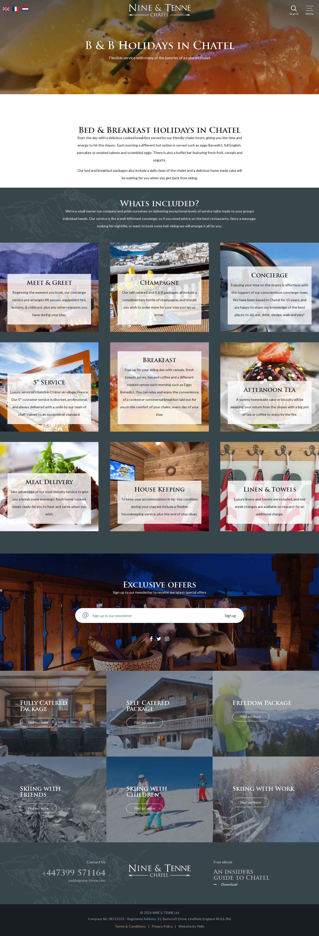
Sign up (230, 616)
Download (229, 884)
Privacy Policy (162, 926)
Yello (200, 926)
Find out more (38, 722)
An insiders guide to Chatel (241, 874)
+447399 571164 (73, 873)
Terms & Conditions (130, 926)
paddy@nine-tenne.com (86, 880)
